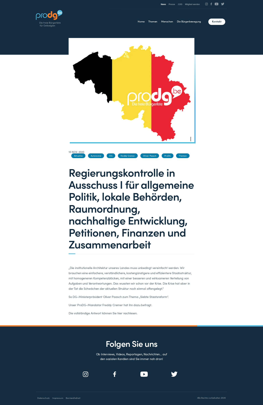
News (163, 4)
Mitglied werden (192, 4)
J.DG (180, 4)
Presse (172, 4)
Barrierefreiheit (73, 397)
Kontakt (216, 21)
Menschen (167, 21)
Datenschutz (43, 397)
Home (141, 21)
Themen (152, 21)
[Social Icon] (206, 4)
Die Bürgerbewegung (189, 21)
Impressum (57, 397)
